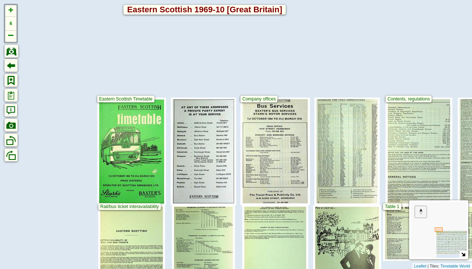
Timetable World (455, 266)
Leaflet (420, 266)
